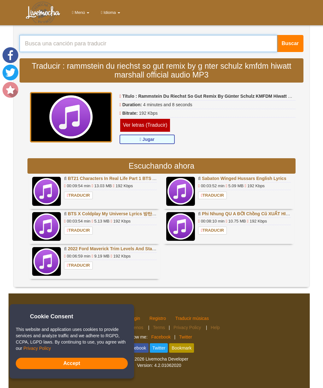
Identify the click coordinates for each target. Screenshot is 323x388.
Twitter (185, 336)
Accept (71, 363)
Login (134, 318)
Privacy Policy (187, 327)
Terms (159, 327)
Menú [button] (79, 12)
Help (215, 327)
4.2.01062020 (167, 365)
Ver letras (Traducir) (145, 125)
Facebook (160, 336)
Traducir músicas (192, 318)
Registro (158, 318)
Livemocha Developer (166, 359)
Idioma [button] (109, 12)
